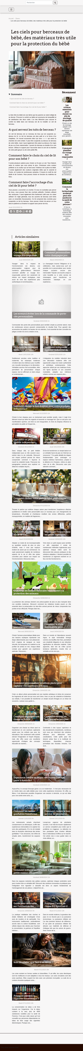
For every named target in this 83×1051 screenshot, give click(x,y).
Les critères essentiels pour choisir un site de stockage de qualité (67, 113)
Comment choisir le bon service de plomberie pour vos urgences (57, 814)
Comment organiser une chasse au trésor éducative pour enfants (26, 719)
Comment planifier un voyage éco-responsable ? (67, 153)
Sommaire (16, 94)
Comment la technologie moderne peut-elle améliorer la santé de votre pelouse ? (67, 195)
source (45, 138)
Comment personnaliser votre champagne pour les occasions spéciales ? (57, 255)
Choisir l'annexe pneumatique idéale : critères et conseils (25, 627)
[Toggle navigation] (11, 9)
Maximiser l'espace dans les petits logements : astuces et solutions (57, 534)
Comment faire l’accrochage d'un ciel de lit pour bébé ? (28, 107)
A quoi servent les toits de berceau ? (22, 98)
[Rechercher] (39, 3)
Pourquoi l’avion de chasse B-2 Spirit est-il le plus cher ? (57, 906)
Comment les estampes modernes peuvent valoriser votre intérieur (27, 350)
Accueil (11, 18)
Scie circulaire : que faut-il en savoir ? (33, 962)
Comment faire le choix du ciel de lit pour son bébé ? (27, 103)
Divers (17, 18)
